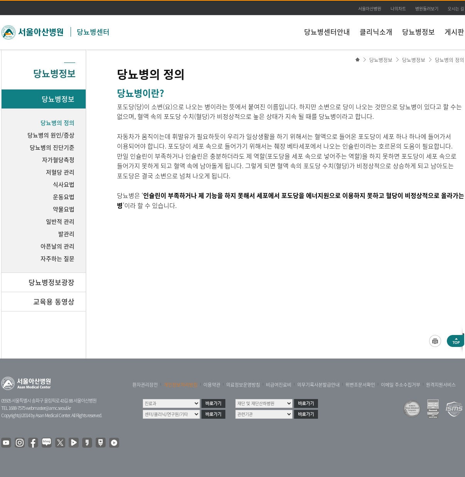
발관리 (66, 234)
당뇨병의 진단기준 (52, 147)
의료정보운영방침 (243, 384)
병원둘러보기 (426, 8)
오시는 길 (456, 8)
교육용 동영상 (53, 301)
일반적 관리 (60, 221)
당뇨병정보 (418, 32)
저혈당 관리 (60, 172)
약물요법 (63, 209)
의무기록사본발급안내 (318, 384)
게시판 (454, 32)
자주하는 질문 (57, 258)
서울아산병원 (369, 8)
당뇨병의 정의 (449, 59)
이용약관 (211, 384)
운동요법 (63, 197)
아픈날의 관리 (57, 246)
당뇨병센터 (93, 32)
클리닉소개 (376, 32)
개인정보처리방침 (181, 384)
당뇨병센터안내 (327, 32)
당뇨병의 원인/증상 (50, 135)
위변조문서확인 (360, 384)
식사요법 (63, 184)
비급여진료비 (278, 384)
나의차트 (398, 8)
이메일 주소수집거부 (400, 384)
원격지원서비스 (441, 384)
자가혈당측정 (58, 160)
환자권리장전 (145, 384)
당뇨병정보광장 (51, 282)
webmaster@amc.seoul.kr (48, 407)
